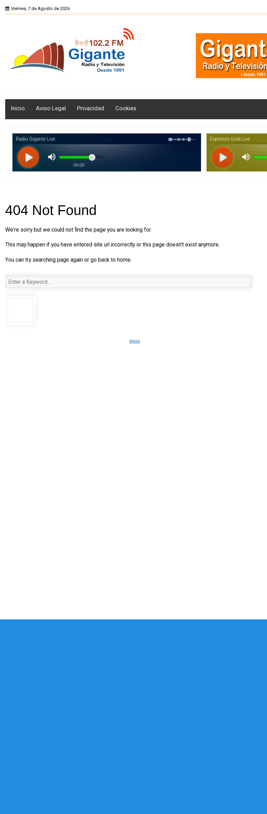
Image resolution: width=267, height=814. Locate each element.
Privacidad (90, 108)
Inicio (18, 108)
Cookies (125, 108)
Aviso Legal (51, 108)
